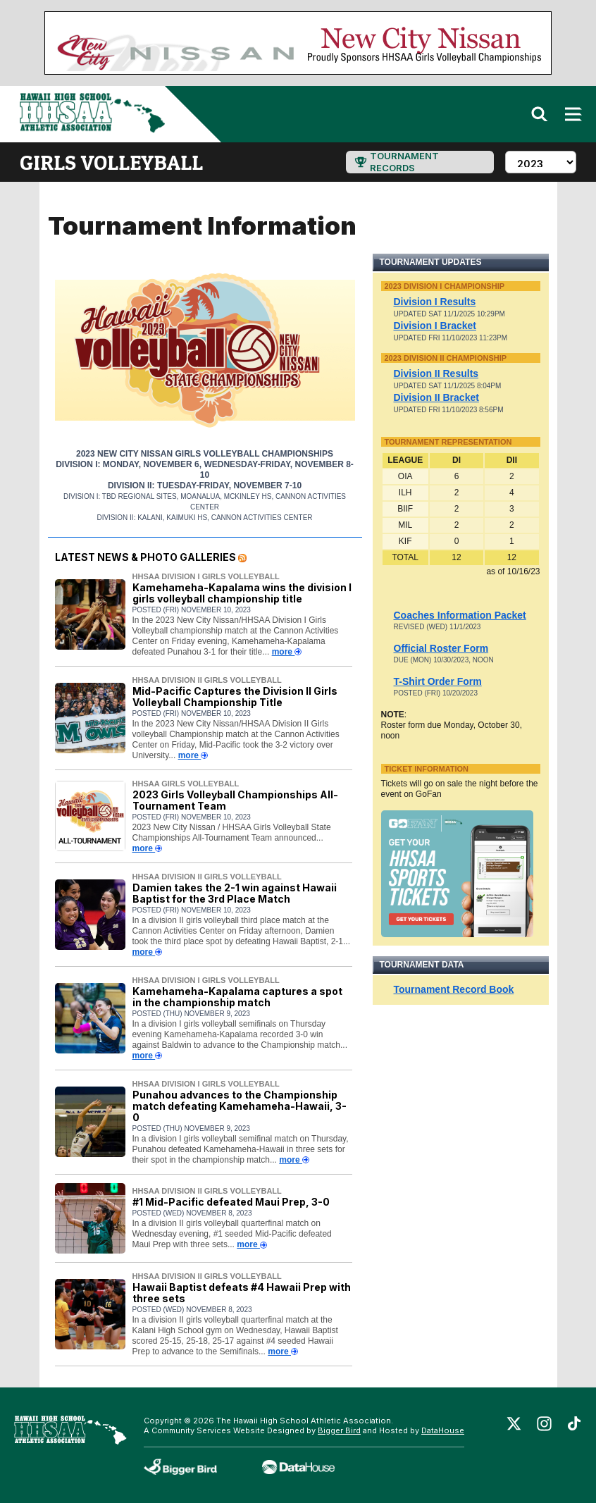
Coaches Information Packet (460, 615)
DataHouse (442, 1430)
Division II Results (436, 373)
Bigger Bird (339, 1430)
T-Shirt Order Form (438, 681)
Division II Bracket (436, 397)
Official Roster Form (441, 648)
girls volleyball (111, 162)
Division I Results (435, 301)
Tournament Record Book (454, 989)
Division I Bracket (435, 325)
